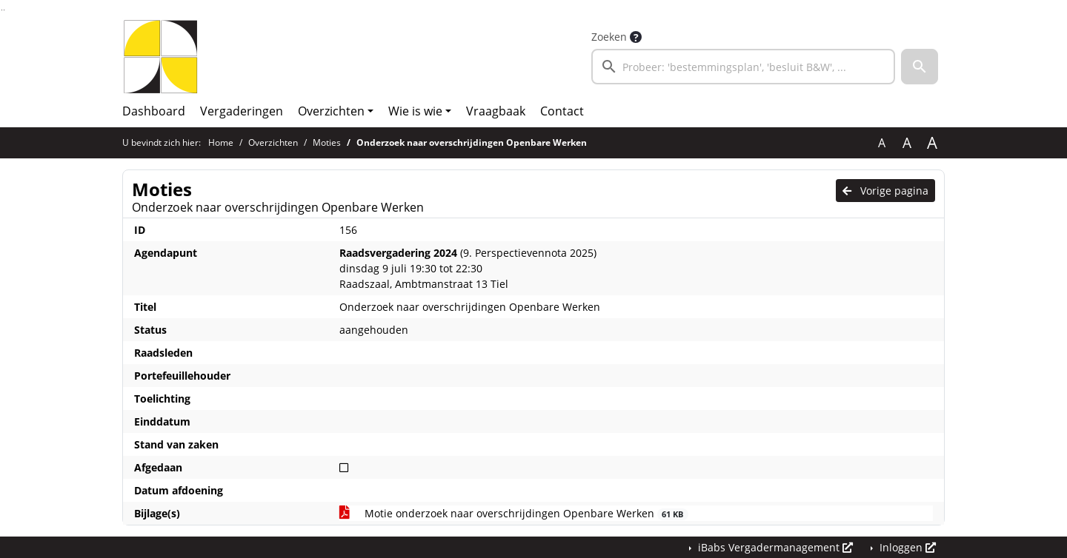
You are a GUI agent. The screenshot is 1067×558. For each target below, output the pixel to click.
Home (220, 142)
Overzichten (331, 111)
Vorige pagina (885, 191)
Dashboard (153, 111)
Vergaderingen (241, 111)
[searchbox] (743, 66)
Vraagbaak (495, 111)
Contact (562, 111)
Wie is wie (415, 111)
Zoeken (609, 37)
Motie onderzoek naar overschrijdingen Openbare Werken (513, 513)
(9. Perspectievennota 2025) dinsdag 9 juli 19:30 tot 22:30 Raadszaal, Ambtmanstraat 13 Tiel (467, 268)
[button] (919, 66)
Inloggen (906, 547)
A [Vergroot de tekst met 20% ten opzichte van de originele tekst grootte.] (907, 143)
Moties (327, 142)
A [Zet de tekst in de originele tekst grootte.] (881, 143)
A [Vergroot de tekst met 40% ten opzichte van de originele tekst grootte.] (932, 143)
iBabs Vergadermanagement (774, 547)
